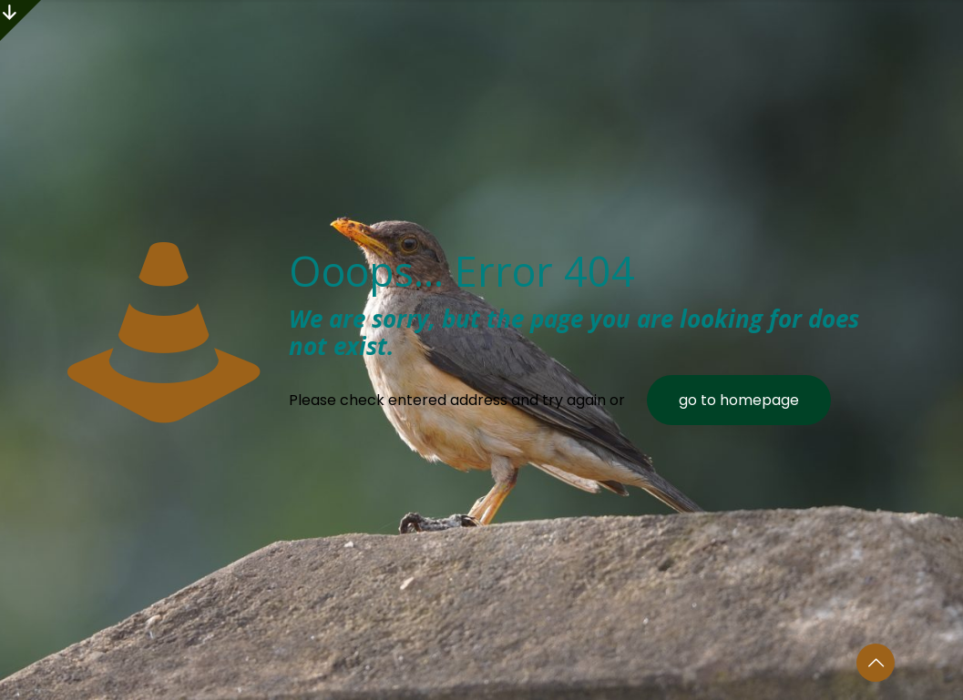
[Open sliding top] (20, 20)
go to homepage (739, 400)
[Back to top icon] (875, 663)
